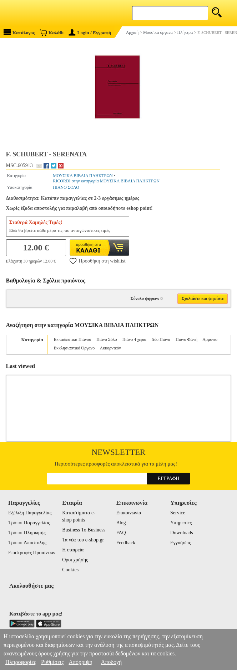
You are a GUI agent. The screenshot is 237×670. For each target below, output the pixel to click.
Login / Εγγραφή (90, 32)
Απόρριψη (80, 662)
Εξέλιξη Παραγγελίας (29, 512)
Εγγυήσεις (180, 542)
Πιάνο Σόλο (106, 339)
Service (177, 512)
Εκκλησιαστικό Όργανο (74, 348)
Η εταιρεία (73, 549)
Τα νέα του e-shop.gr (83, 539)
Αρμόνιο (209, 339)
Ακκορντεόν (110, 348)
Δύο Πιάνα (160, 339)
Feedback (126, 542)
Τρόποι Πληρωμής (27, 532)
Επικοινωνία (128, 512)
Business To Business (83, 530)
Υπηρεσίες (181, 522)
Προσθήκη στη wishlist (98, 261)
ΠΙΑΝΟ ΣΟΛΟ (66, 187)
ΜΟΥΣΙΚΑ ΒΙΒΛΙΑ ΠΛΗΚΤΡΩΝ (83, 175)
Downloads (181, 532)
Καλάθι (52, 32)
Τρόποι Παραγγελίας (29, 522)
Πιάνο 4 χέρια (134, 339)
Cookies (70, 569)
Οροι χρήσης (75, 559)
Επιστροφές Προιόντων (31, 552)
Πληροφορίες (20, 662)
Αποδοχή (111, 662)
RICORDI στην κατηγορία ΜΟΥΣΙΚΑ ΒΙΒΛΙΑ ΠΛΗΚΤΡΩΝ (106, 180)
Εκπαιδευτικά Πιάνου (72, 339)
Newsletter (119, 452)
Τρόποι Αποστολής (27, 542)
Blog (121, 522)
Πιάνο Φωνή (186, 339)
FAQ (121, 532)
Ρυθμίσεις (52, 662)
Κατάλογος (19, 32)
